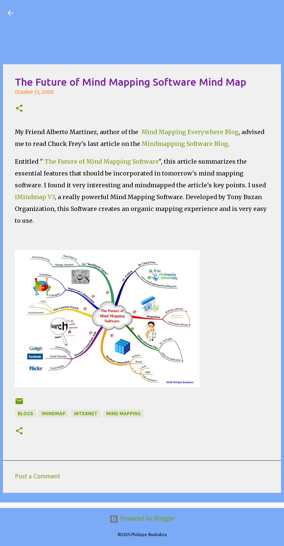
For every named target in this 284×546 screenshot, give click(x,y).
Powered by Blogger (142, 518)
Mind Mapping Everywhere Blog (190, 132)
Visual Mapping (62, 12)
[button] (19, 109)
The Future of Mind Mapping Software (101, 161)
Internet (86, 413)
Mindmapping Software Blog (185, 143)
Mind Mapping (123, 413)
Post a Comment (37, 476)
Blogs (25, 413)
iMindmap (53, 413)
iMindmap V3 (35, 197)
